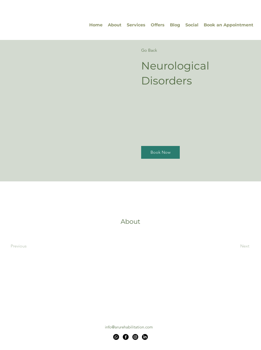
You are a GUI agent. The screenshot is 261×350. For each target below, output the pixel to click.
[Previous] (26, 246)
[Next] (234, 246)
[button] (160, 152)
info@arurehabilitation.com (129, 326)
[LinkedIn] (145, 337)
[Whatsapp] (116, 337)
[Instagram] (135, 337)
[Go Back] (156, 50)
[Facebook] (126, 337)
